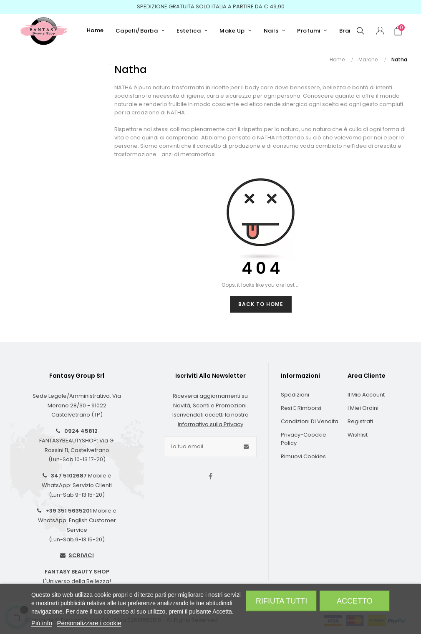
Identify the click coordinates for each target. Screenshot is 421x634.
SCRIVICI (81, 555)
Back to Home (260, 304)
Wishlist (358, 435)
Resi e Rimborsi (301, 408)
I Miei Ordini (363, 408)
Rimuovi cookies (303, 456)
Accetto (355, 601)
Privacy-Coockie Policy (303, 439)
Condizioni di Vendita (309, 421)
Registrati (360, 421)
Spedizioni (295, 395)
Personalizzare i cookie (89, 622)
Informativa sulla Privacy (210, 424)
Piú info (41, 622)
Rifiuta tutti (281, 601)
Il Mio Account (366, 395)
